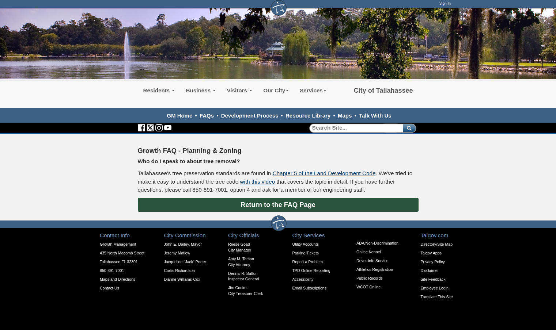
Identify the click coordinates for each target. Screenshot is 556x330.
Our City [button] (276, 90)
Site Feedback (433, 279)
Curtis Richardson (179, 270)
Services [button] (313, 90)
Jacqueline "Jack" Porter (185, 262)
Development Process (250, 115)
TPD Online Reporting (311, 270)
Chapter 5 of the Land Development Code (324, 173)
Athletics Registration (374, 269)
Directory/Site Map (437, 244)
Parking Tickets (305, 253)
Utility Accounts (305, 244)
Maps (345, 115)
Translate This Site (437, 297)
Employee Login (435, 288)
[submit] (408, 128)
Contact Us (109, 288)
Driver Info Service (372, 260)
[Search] (354, 128)
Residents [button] (159, 90)
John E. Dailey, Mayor (183, 244)
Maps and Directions (117, 279)
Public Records (369, 278)
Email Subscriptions (309, 288)
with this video (257, 182)
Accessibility (303, 279)
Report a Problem (307, 262)
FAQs (207, 115)
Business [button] (201, 90)
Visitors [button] (239, 90)
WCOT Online (368, 287)
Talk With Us (375, 115)
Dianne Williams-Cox (182, 279)
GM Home (179, 115)
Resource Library (307, 115)
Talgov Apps (431, 253)
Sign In (445, 3)
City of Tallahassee (383, 90)
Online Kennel (368, 252)
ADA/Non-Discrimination (377, 243)
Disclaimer (430, 270)
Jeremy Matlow (177, 253)
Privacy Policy (433, 262)
